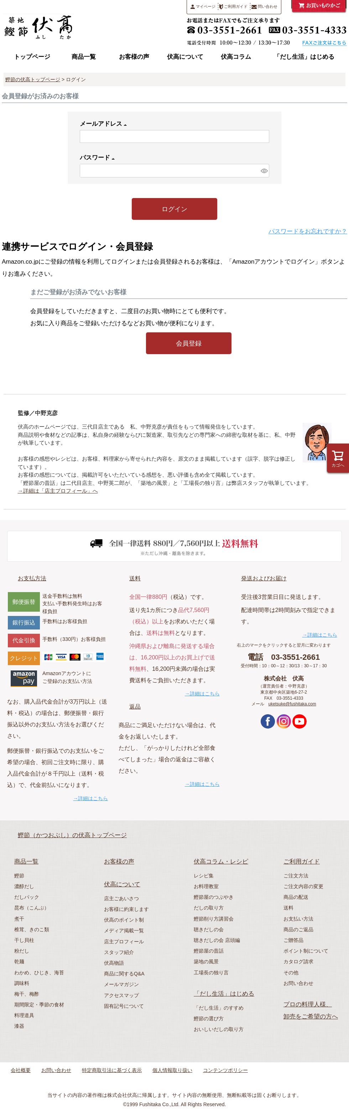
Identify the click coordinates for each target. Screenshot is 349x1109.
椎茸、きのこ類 (31, 929)
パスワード (99, 157)
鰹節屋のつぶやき (214, 897)
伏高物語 (114, 963)
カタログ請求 (298, 961)
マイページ (203, 6)
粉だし (21, 951)
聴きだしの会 (209, 929)
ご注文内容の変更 (303, 886)
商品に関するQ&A (124, 973)
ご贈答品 (293, 940)
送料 (135, 578)
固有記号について (124, 1006)
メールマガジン (121, 984)
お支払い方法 (298, 919)
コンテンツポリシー (225, 1070)
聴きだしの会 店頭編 (217, 940)
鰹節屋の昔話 (209, 951)
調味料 (21, 983)
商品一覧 (84, 56)
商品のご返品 (298, 929)
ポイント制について (305, 951)
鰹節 (19, 876)
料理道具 (24, 1015)
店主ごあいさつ (121, 898)
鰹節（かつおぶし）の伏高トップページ (72, 835)
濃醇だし (24, 886)
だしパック (26, 897)
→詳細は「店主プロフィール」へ (58, 491)
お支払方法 (32, 578)
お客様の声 (134, 56)
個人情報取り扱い (172, 1070)
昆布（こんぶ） (31, 908)
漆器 (19, 1026)
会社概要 (21, 1070)
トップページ (32, 56)
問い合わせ (264, 6)
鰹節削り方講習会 (214, 919)
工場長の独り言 (211, 972)
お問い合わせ (298, 983)
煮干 (19, 919)
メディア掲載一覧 (124, 930)
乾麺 (19, 961)
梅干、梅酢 (26, 994)
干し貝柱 (24, 940)
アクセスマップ (121, 995)
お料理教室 (206, 886)
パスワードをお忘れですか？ (308, 231)
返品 (135, 707)
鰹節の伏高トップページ (32, 79)
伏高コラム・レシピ (221, 861)
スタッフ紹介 (119, 952)
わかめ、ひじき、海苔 (39, 972)
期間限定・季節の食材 (39, 1004)
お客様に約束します (126, 909)
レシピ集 (204, 876)
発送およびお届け (264, 578)
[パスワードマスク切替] (264, 170)
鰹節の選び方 (209, 1018)
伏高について (185, 56)
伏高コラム (236, 56)
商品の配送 (295, 897)
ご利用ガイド (233, 6)
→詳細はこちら (90, 798)
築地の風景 (206, 961)
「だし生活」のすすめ (219, 1008)
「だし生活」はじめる (304, 56)
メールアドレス (105, 123)
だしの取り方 (209, 908)
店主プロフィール (124, 941)
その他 (290, 972)
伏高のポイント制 (124, 920)
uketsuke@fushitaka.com (292, 703)
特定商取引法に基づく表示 (112, 1070)
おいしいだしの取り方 (219, 1029)
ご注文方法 (295, 876)
